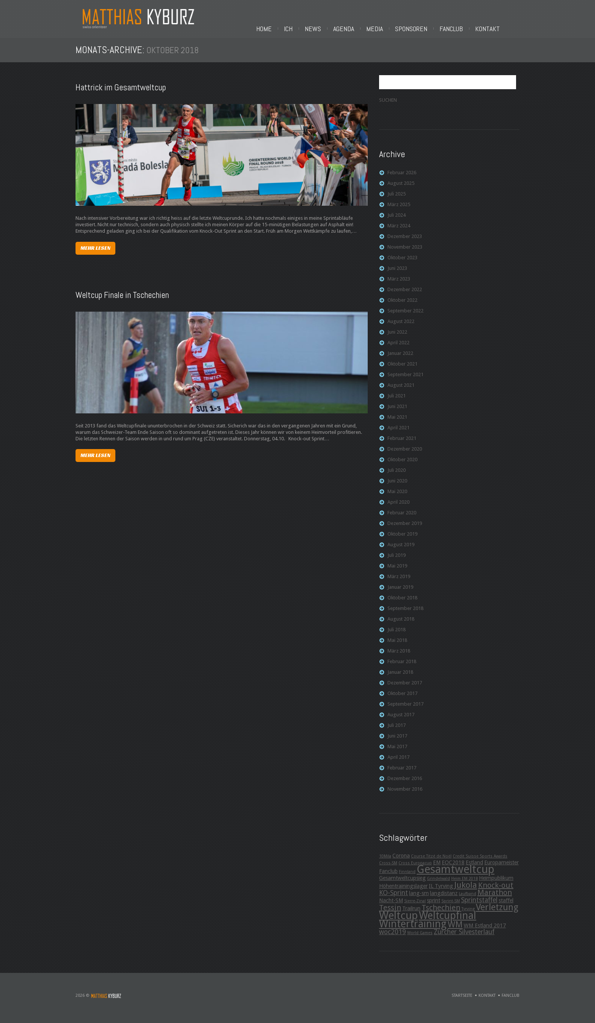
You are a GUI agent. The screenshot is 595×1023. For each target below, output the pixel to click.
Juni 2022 (397, 339)
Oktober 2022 (402, 307)
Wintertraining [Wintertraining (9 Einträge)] (413, 931)
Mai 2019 (397, 573)
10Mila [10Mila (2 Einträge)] (385, 863)
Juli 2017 (396, 732)
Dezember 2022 (404, 296)
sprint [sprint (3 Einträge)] (433, 908)
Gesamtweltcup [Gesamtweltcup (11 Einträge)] (455, 876)
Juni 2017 (397, 743)
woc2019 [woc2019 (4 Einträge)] (392, 939)
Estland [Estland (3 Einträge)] (474, 870)
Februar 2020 (401, 520)
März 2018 (398, 658)
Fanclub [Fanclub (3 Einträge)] (388, 878)
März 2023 (398, 286)
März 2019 (398, 583)
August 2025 (400, 190)
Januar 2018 (400, 679)
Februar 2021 (401, 445)
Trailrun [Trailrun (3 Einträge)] (411, 916)
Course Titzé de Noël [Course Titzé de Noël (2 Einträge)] (431, 863)
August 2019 (400, 552)
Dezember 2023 (404, 243)
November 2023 (404, 254)
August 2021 (400, 392)
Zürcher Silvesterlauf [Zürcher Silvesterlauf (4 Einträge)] (464, 939)
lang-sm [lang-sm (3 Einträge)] (419, 900)
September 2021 (405, 382)
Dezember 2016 (404, 785)
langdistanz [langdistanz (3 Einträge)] (444, 900)
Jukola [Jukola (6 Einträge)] (465, 892)
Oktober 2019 (402, 541)
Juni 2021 (397, 413)
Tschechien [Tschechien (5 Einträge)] (441, 914)
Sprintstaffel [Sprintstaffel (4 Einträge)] (479, 907)
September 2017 (405, 711)
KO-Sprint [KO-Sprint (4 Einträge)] (393, 900)
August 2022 (400, 328)
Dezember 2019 (404, 530)
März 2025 (398, 211)
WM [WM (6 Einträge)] (455, 931)
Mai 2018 (397, 647)
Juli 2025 (396, 201)
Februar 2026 (401, 180)
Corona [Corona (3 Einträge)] (401, 863)
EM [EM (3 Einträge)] (437, 870)
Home (329, 28)
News (378, 28)
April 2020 (398, 509)
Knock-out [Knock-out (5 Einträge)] (495, 892)
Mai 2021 (397, 424)
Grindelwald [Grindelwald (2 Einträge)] (438, 885)
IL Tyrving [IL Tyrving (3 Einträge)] (441, 893)
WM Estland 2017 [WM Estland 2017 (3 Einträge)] (485, 933)
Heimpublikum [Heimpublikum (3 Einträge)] (496, 885)
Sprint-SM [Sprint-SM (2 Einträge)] (450, 908)
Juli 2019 (396, 562)
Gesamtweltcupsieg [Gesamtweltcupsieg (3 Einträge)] (402, 885)
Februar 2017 (401, 775)
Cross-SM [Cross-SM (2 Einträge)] (388, 870)
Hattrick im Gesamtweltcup (121, 94)
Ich (353, 28)
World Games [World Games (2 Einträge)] (420, 940)
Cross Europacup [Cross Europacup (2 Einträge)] (415, 870)
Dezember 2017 (404, 690)
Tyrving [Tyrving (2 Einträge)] (468, 916)
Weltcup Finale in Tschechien (122, 302)
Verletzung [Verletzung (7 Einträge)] (497, 914)
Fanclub (516, 28)
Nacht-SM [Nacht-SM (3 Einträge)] (391, 908)
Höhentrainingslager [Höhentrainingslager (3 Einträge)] (403, 893)
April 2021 (398, 435)
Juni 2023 (397, 275)
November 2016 (404, 796)
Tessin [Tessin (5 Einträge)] (390, 914)
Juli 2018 (396, 637)
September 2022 (405, 318)
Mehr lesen (95, 255)
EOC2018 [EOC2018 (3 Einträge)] (453, 870)
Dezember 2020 (404, 456)
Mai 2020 (397, 498)
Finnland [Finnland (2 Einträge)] (407, 878)
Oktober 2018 (402, 605)
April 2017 (398, 764)
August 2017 (400, 722)
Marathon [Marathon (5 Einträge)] (494, 899)
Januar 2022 (400, 360)
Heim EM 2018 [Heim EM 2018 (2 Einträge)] (464, 885)
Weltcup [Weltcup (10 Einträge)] (398, 922)
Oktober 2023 (402, 265)
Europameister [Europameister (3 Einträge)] (501, 870)
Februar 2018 (401, 668)
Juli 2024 (396, 222)
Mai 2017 (397, 754)
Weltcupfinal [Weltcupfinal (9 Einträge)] (447, 922)
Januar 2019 (400, 594)
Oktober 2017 (402, 700)
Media (439, 28)
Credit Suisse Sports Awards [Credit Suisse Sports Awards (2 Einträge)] (480, 863)
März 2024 (398, 233)
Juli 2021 (396, 403)
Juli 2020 (396, 477)
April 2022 (398, 350)
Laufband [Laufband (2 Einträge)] (467, 900)
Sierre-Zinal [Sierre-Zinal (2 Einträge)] (415, 908)
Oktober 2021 (402, 371)
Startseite (462, 1002)
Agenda (408, 28)
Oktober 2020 (402, 467)
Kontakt (552, 28)
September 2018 (405, 615)
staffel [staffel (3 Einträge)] (506, 908)
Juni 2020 (397, 488)
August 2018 (400, 626)
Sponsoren (476, 28)
